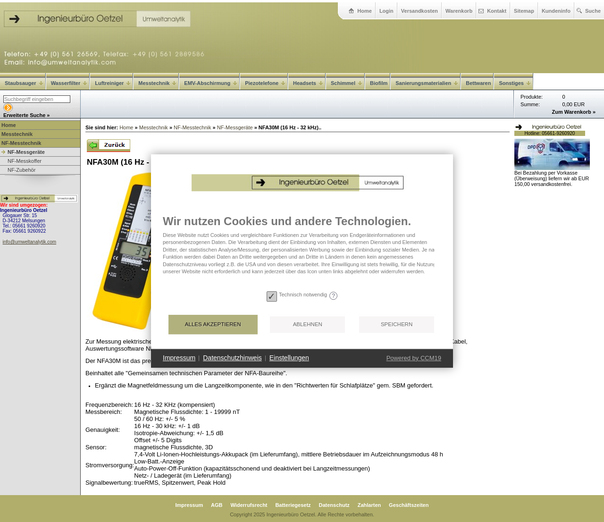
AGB (216, 505)
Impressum (189, 505)
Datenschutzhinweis (232, 358)
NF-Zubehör (21, 170)
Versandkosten (419, 11)
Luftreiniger (112, 83)
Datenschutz (334, 505)
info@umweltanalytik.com (30, 241)
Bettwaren (478, 83)
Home (364, 11)
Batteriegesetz (292, 505)
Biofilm (378, 83)
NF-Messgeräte (26, 152)
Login (386, 11)
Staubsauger (24, 83)
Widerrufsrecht (248, 505)
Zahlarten (369, 505)
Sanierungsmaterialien (426, 83)
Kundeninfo (556, 11)
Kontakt (496, 11)
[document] (302, 251)
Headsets (308, 83)
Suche (593, 11)
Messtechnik (157, 83)
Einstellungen (289, 358)
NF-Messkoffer (25, 161)
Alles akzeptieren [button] (213, 324)
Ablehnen (307, 324)
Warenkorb (458, 11)
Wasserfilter (69, 83)
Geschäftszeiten (408, 505)
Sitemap (524, 11)
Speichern (396, 324)
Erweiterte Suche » (26, 115)
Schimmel (346, 83)
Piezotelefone (265, 83)
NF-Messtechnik (21, 143)
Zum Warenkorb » (574, 112)
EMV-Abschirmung (210, 83)
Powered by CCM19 (413, 358)
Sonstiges (514, 83)
